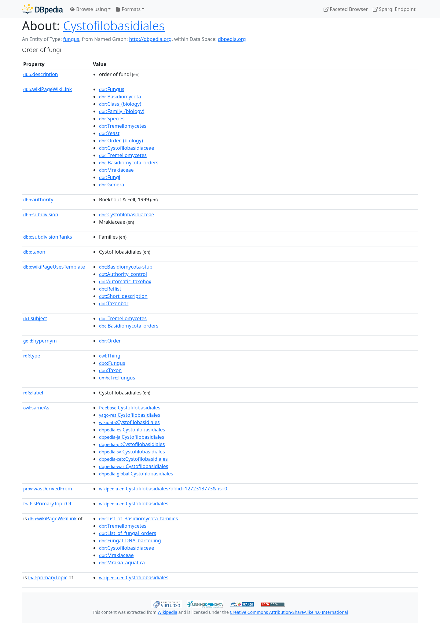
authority (38, 199)
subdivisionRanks (47, 236)
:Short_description (123, 296)
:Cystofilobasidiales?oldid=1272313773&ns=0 (163, 488)
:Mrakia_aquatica (122, 562)
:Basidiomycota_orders (129, 162)
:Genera (111, 184)
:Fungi (109, 177)
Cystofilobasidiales (114, 25)
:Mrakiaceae (116, 170)
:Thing (109, 355)
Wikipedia (167, 612)
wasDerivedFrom (47, 488)
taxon (34, 251)
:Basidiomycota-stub (125, 266)
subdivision (40, 214)
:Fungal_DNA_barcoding (130, 540)
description (40, 74)
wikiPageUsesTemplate (54, 266)
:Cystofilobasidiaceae (126, 148)
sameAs (36, 407)
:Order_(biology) (121, 140)
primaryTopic (47, 577)
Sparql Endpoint (394, 9)
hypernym (40, 340)
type (31, 355)
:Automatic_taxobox (125, 281)
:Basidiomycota (120, 96)
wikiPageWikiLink (47, 89)
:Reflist (110, 288)
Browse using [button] (88, 9)
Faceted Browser (346, 9)
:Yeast (109, 133)
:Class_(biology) (120, 104)
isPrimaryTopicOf (47, 503)
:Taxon (110, 370)
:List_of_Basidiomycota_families (138, 518)
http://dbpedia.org (150, 39)
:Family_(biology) (121, 111)
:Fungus (111, 89)
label (33, 392)
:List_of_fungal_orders (127, 533)
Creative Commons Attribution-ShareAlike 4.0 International (289, 612)
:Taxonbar (113, 303)
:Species (111, 118)
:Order (110, 340)
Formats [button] (128, 9)
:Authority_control (123, 274)
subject (35, 318)
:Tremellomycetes (122, 126)
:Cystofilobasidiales (129, 407)
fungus (71, 39)
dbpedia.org (232, 39)
